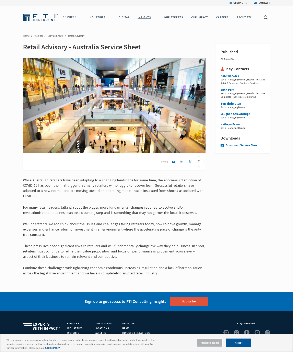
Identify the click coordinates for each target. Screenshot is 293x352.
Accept (239, 342)
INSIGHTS (145, 17)
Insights (38, 36)
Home (26, 36)
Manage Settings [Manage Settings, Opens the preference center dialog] (210, 342)
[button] (79, 17)
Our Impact (200, 17)
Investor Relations (136, 333)
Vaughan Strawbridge (235, 114)
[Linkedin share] (182, 162)
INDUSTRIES (98, 17)
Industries (75, 328)
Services (73, 323)
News (126, 328)
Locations (102, 328)
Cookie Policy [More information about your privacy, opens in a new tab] (52, 347)
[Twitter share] (190, 162)
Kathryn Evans (231, 124)
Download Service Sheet (240, 145)
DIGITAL (124, 17)
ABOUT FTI (244, 17)
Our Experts (103, 323)
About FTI (129, 323)
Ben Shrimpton (231, 104)
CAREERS (223, 17)
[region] (146, 343)
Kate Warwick (230, 76)
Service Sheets (55, 36)
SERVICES (69, 17)
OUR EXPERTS (174, 17)
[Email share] (173, 162)
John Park (227, 90)
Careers (100, 333)
